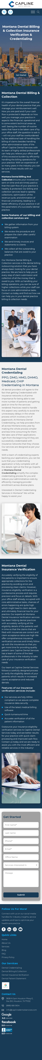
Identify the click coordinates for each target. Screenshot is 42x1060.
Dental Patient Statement (14, 978)
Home (4, 939)
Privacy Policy (8, 957)
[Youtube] (20, 929)
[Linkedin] (9, 929)
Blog (4, 950)
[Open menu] (33, 12)
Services (5, 947)
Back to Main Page (21, 67)
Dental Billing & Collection (14, 971)
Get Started (21, 75)
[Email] (10, 12)
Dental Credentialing (12, 968)
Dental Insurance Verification (15, 975)
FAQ (3, 954)
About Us (6, 943)
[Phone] (4, 12)
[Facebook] (4, 929)
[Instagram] (15, 929)
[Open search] (38, 12)
